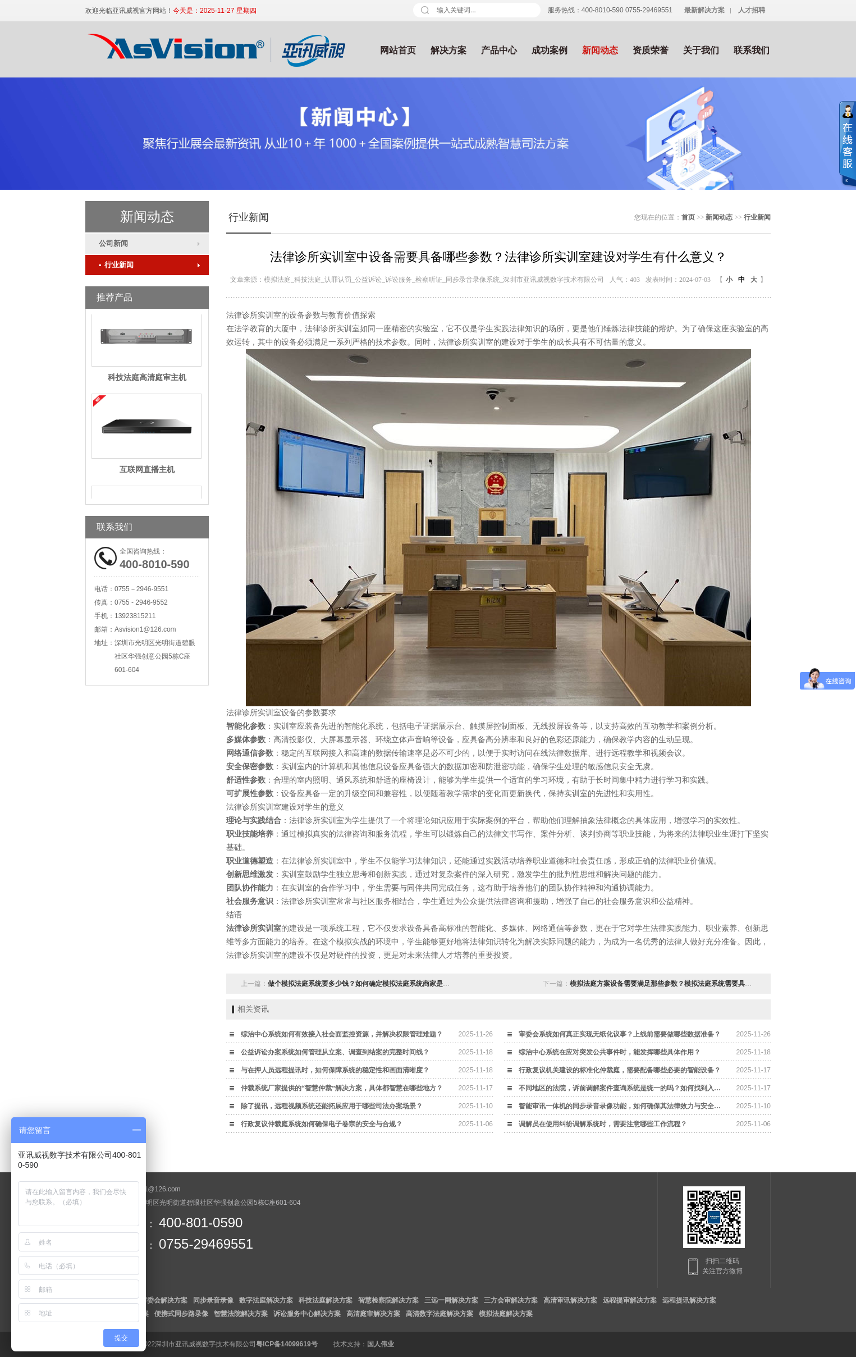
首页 (688, 217)
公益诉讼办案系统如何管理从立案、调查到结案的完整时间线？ (335, 1052)
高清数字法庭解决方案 (439, 1314)
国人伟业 (380, 1344)
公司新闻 (113, 243)
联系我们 (752, 50)
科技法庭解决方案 (326, 1300)
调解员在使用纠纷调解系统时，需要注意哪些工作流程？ (603, 1124)
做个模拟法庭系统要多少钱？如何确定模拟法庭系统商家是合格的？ (369, 984)
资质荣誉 (651, 50)
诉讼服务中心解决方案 (307, 1314)
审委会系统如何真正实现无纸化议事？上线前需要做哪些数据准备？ (620, 1034)
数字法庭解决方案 (266, 1300)
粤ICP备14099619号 (286, 1344)
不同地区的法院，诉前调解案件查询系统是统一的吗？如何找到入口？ (622, 1088)
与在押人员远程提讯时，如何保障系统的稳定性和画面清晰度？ (335, 1070)
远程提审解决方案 (630, 1300)
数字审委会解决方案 (157, 1300)
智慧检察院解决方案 (388, 1300)
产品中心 (499, 50)
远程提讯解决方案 (689, 1300)
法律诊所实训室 (253, 928)
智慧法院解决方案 (241, 1314)
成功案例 (549, 50)
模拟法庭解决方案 (506, 1314)
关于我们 (701, 50)
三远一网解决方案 (451, 1300)
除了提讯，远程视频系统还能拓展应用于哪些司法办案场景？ (332, 1106)
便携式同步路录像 (181, 1314)
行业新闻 (116, 265)
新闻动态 (600, 50)
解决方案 (448, 50)
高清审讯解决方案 (570, 1300)
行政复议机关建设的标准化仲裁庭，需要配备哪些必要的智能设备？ (620, 1070)
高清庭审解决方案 (373, 1314)
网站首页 (398, 50)
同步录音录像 (213, 1300)
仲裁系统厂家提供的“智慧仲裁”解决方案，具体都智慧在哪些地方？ (342, 1088)
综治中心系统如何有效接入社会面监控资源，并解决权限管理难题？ (342, 1034)
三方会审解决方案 (511, 1300)
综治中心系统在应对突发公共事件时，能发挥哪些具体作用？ (610, 1052)
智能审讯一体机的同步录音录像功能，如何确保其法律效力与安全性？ (622, 1106)
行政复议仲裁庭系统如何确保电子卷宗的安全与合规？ (321, 1124)
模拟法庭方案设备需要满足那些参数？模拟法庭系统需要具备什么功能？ (677, 984)
